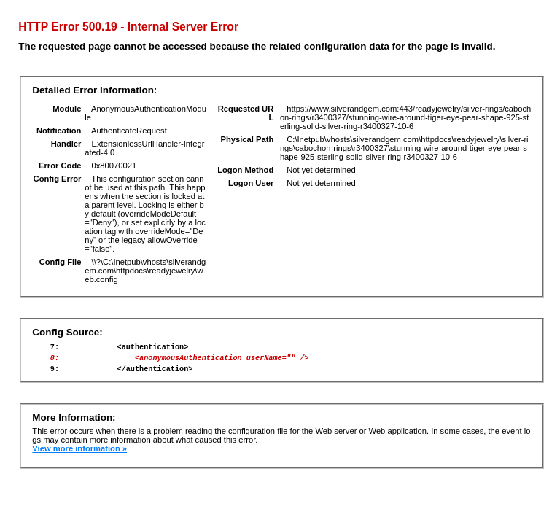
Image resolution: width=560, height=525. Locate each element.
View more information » (79, 455)
